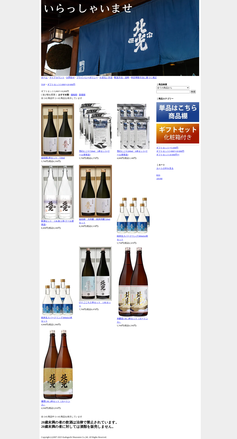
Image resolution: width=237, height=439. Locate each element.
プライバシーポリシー (87, 77)
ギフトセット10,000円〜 (167, 154)
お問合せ (70, 77)
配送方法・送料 (121, 77)
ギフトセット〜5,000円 (167, 147)
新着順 (82, 94)
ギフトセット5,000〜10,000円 (61, 84)
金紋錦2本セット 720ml (53, 158)
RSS (158, 175)
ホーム (44, 77)
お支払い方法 (106, 77)
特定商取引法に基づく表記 (144, 77)
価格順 (74, 94)
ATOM (159, 178)
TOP (43, 84)
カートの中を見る (164, 168)
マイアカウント (56, 77)
